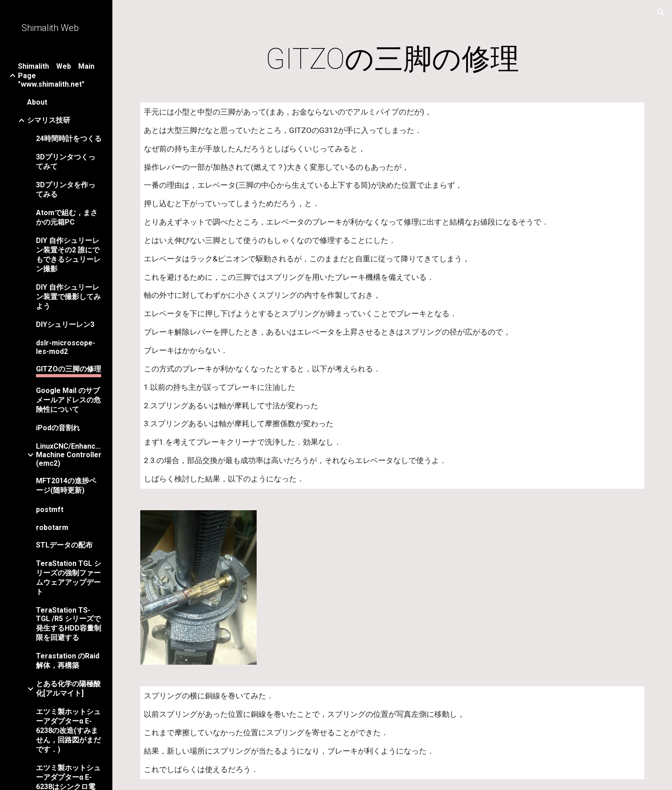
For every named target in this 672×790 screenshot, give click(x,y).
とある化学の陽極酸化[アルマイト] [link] (68, 688)
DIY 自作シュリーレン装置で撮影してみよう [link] (68, 296)
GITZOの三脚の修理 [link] (68, 369)
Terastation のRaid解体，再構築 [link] (67, 661)
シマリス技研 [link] (48, 120)
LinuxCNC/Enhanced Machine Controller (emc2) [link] (69, 455)
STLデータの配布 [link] (64, 545)
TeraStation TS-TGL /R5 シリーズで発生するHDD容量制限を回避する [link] (68, 624)
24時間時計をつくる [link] (69, 138)
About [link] (37, 102)
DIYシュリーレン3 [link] (65, 324)
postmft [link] (49, 509)
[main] (392, 59)
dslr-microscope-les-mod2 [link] (65, 347)
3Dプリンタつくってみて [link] (65, 162)
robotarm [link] (52, 527)
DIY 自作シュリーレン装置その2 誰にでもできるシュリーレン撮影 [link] (68, 254)
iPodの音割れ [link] (58, 428)
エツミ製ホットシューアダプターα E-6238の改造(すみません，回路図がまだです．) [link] (68, 730)
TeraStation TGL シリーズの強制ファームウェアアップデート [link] (68, 577)
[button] (661, 12)
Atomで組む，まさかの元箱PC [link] (67, 217)
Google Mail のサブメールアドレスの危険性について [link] (68, 400)
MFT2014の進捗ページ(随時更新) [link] (66, 485)
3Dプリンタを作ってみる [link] (65, 190)
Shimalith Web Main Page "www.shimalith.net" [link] (59, 75)
